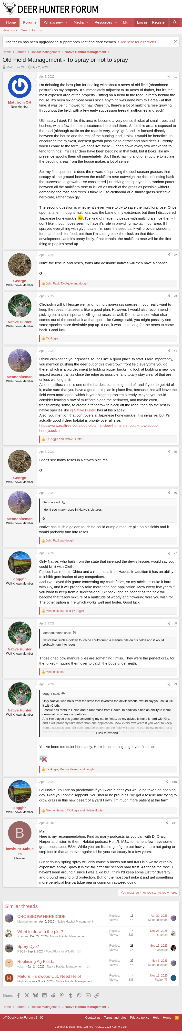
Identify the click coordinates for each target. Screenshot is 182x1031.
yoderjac (162, 949)
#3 (175, 296)
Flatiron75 (161, 979)
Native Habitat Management (75, 921)
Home (11, 22)
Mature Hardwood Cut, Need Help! (49, 976)
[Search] (175, 22)
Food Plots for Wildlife (60, 951)
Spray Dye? (28, 946)
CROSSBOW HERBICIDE (41, 916)
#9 (175, 684)
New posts (9, 30)
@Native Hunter (83, 410)
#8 (175, 623)
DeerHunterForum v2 (20, 1017)
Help (156, 1017)
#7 (175, 553)
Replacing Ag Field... (36, 961)
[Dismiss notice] (175, 41)
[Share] (169, 77)
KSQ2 (21, 951)
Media (79, 22)
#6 (175, 493)
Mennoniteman (27, 921)
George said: (51, 502)
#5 (175, 451)
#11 (174, 823)
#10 (174, 782)
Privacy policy (139, 1017)
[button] (66, 22)
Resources (103, 22)
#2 (175, 255)
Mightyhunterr (26, 981)
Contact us (92, 1017)
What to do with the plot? (40, 931)
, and (67, 283)
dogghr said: (51, 693)
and (64, 439)
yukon (21, 966)
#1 (175, 76)
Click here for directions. (137, 42)
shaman (22, 936)
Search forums (31, 30)
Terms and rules (115, 1017)
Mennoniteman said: (56, 633)
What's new (53, 22)
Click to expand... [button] (108, 733)
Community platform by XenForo (91, 1026)
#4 (175, 351)
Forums (30, 22)
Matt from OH (16, 67)
